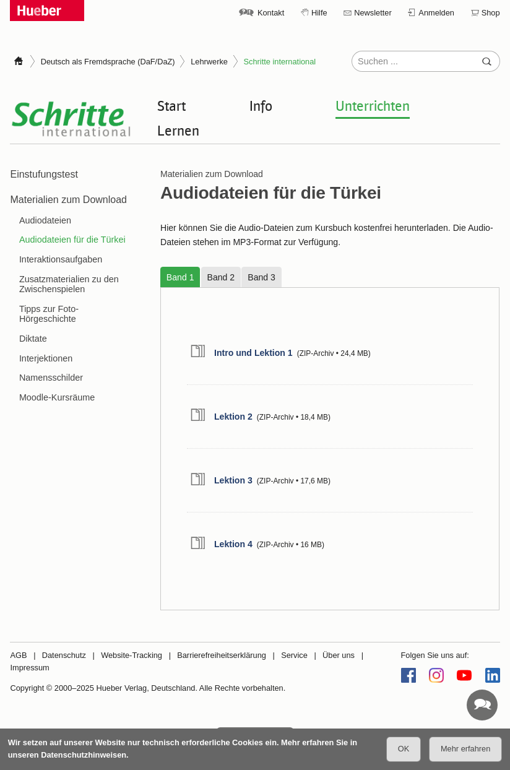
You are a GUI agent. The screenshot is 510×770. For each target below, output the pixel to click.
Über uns (338, 655)
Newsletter (372, 12)
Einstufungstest (43, 174)
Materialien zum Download (68, 199)
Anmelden (436, 12)
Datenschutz (64, 655)
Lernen (178, 130)
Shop (491, 12)
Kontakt (270, 12)
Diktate (33, 339)
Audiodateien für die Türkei (72, 239)
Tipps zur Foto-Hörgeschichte (49, 314)
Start (171, 105)
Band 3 (262, 277)
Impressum (29, 667)
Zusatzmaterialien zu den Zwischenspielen (69, 284)
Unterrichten (372, 105)
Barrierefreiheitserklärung (221, 655)
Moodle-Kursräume (57, 397)
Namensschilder (51, 378)
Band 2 (221, 277)
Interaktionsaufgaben (60, 259)
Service (294, 655)
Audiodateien (45, 220)
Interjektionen (45, 358)
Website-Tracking (131, 655)
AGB (18, 655)
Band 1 (180, 277)
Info (260, 105)
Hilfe (319, 12)
